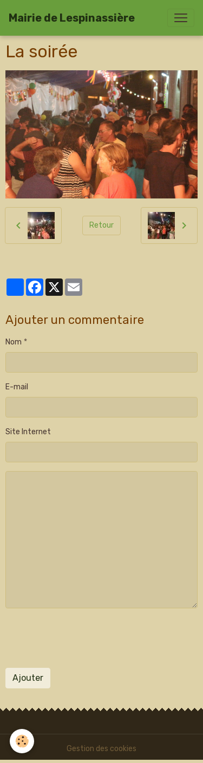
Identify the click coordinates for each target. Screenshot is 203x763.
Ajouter (27, 678)
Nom (13, 342)
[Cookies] (22, 741)
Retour (101, 225)
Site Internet (28, 431)
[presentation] (87, 638)
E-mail (16, 387)
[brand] (72, 18)
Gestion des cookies (101, 748)
